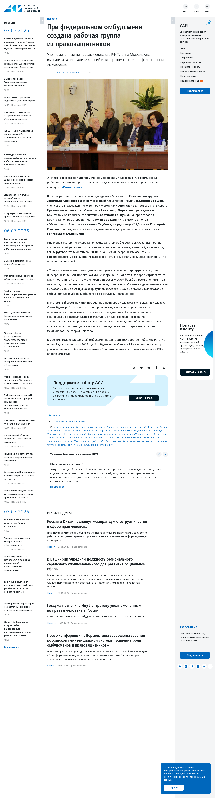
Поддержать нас (189, 80)
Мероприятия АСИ (190, 62)
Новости (52, 18)
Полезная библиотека (192, 71)
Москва (57, 415)
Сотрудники (187, 57)
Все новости (11, 647)
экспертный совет (77, 421)
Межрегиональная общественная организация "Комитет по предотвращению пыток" (100, 427)
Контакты (185, 53)
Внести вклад (143, 398)
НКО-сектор (53, 72)
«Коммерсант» (72, 187)
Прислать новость (190, 66)
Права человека (70, 72)
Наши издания (188, 76)
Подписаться (195, 91)
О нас (183, 48)
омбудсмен (60, 421)
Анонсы (51, 665)
